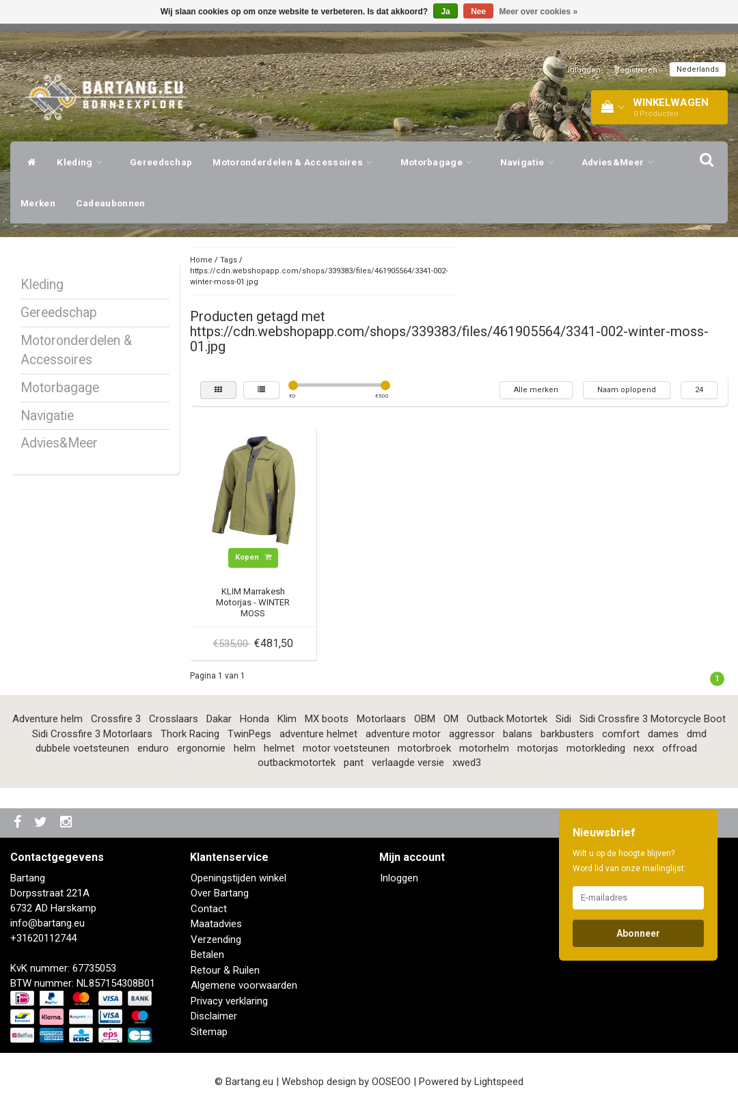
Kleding (83, 161)
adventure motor (403, 734)
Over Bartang (220, 893)
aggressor (472, 734)
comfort (621, 734)
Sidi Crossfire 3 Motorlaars (92, 734)
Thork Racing (190, 734)
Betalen (207, 954)
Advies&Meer (621, 161)
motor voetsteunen (346, 748)
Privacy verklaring (229, 1001)
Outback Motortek (507, 719)
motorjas (537, 748)
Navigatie (530, 161)
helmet (279, 748)
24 (699, 389)
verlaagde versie (408, 762)
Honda (254, 719)
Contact (209, 909)
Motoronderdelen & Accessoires (296, 161)
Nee (478, 11)
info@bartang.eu (47, 923)
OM (451, 719)
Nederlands (697, 69)
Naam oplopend (626, 389)
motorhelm (484, 748)
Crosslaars (173, 719)
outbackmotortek (297, 762)
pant (354, 762)
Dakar (219, 719)
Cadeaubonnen (111, 202)
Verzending (216, 939)
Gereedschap (161, 161)
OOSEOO (391, 1081)
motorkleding (595, 748)
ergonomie (201, 748)
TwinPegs (249, 734)
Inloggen (584, 70)
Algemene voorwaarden (244, 985)
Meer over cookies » (539, 11)
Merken (37, 202)
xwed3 (466, 762)
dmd (697, 734)
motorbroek (424, 748)
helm (245, 748)
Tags (228, 260)
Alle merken (536, 389)
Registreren (636, 70)
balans (517, 734)
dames (663, 734)
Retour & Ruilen (225, 970)
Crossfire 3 (116, 719)
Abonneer (638, 933)
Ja (445, 11)
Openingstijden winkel (238, 878)
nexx (643, 748)
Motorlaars (381, 719)
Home (201, 260)
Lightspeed (498, 1081)
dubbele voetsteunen (82, 748)
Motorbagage (440, 161)
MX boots (326, 719)
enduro (153, 748)
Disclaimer (214, 1016)
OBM (424, 719)
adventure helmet (318, 734)
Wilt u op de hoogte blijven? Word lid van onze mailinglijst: (629, 861)
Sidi (563, 719)
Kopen (253, 557)
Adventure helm (47, 719)
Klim (287, 719)
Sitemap (209, 1032)
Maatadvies (216, 924)
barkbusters (567, 734)
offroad (679, 748)
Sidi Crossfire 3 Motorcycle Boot (652, 719)
